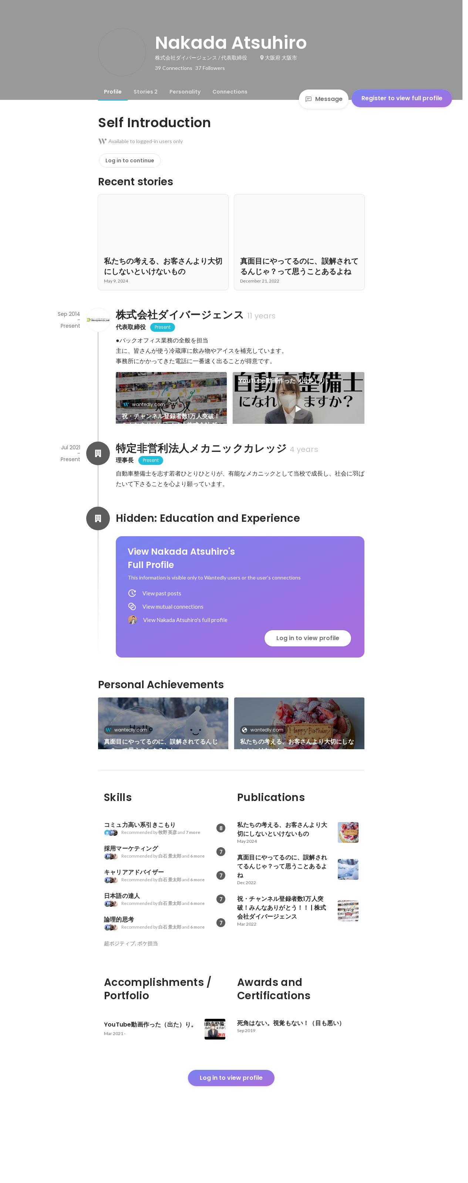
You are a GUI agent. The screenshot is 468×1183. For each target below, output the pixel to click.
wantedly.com (146, 404)
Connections (230, 91)
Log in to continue (129, 160)
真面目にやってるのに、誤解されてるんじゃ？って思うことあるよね (161, 771)
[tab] (113, 92)
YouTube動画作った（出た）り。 (285, 380)
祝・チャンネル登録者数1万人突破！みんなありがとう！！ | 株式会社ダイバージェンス (171, 421)
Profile (113, 91)
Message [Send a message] (324, 99)
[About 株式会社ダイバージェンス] (98, 320)
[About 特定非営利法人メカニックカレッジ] (98, 478)
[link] (171, 407)
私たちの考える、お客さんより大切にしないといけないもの (297, 771)
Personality (185, 91)
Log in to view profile (307, 663)
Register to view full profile (401, 98)
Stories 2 (146, 91)
